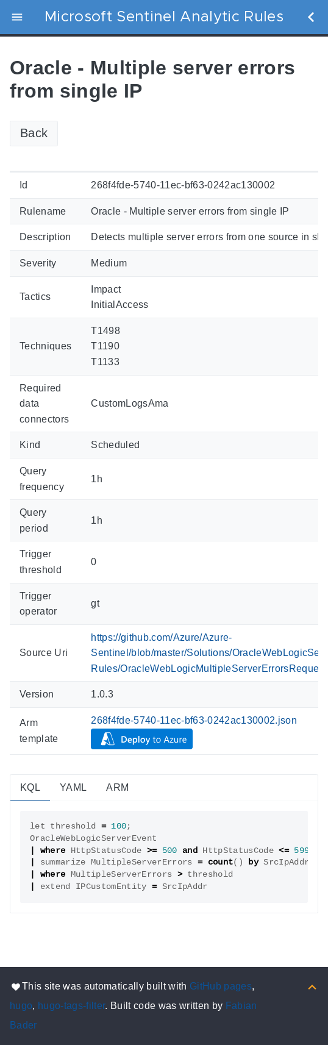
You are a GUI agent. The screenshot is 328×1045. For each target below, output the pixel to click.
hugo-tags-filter (71, 1005)
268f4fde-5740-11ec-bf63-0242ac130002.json (194, 720)
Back (34, 133)
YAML (73, 787)
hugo (21, 1005)
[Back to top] (312, 986)
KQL (30, 787)
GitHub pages (221, 986)
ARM (117, 787)
